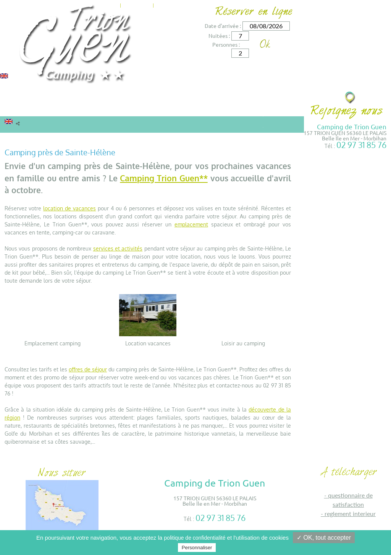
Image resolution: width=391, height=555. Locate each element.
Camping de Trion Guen (351, 126)
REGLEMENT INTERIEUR (350, 513)
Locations (23, 108)
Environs (196, 108)
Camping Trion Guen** (164, 178)
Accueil (14, 138)
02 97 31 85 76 (361, 145)
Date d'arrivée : (223, 25)
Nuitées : (219, 35)
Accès (189, 4)
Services (155, 108)
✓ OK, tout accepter (324, 537)
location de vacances (69, 208)
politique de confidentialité (194, 538)
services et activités (118, 248)
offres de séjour (88, 369)
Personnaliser (197, 547)
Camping (74, 108)
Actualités (136, 4)
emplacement (191, 224)
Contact (166, 4)
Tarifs (110, 108)
